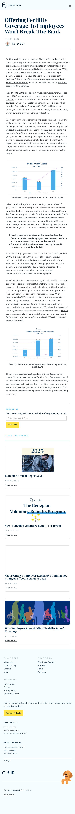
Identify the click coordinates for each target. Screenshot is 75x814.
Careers (7, 668)
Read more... (11, 485)
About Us (8, 662)
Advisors (42, 672)
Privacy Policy (10, 690)
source (64, 310)
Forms (7, 687)
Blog (6, 672)
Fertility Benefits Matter (17, 82)
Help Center (9, 684)
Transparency (10, 665)
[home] (11, 5)
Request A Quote (13, 713)
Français (7, 760)
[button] (70, 6)
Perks (40, 668)
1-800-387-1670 (10, 727)
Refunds (42, 665)
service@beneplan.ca (11, 730)
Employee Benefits (47, 662)
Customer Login (11, 693)
